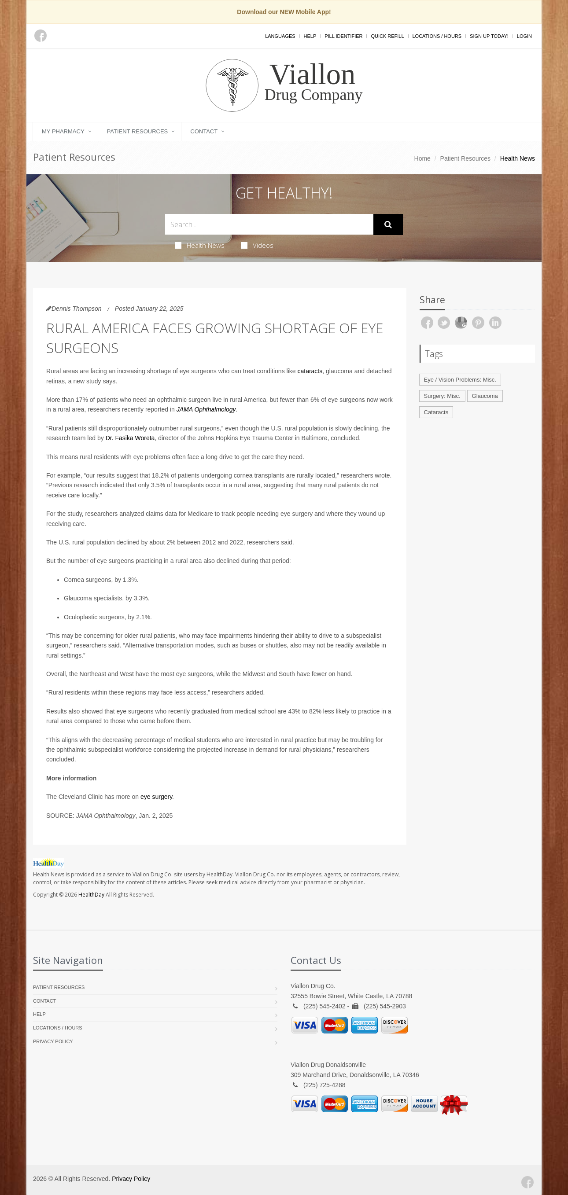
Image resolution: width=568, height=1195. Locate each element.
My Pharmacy (63, 131)
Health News (200, 245)
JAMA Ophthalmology (206, 409)
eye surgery (156, 796)
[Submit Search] (388, 224)
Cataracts (436, 412)
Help (310, 36)
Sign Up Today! (489, 36)
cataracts (309, 371)
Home (422, 158)
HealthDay (91, 894)
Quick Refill (387, 36)
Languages (280, 36)
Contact (204, 131)
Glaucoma (485, 396)
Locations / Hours (437, 36)
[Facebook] (40, 35)
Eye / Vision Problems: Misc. (460, 379)
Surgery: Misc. (442, 396)
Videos (257, 245)
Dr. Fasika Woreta (130, 437)
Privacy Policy (53, 1041)
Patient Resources (137, 131)
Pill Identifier (343, 36)
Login (524, 36)
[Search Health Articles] (269, 224)
